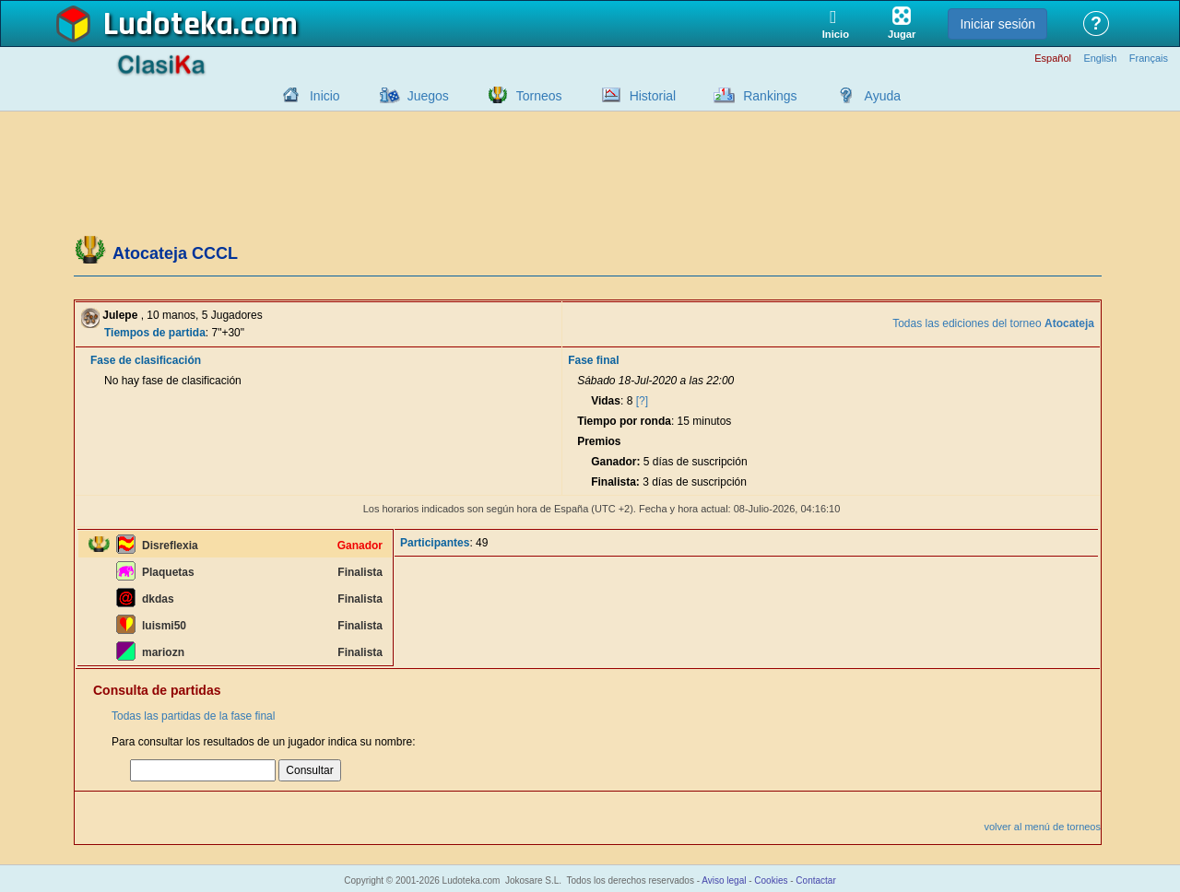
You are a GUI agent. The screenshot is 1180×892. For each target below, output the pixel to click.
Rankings (769, 95)
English (1099, 58)
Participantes (434, 542)
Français (1148, 58)
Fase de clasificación (145, 360)
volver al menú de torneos (1042, 826)
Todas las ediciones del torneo (993, 323)
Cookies (770, 880)
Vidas (605, 400)
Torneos (539, 95)
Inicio (325, 95)
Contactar (815, 880)
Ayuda (883, 95)
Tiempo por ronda (624, 421)
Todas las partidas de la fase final (193, 716)
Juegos (428, 95)
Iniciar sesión (997, 24)
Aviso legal (724, 880)
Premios (598, 441)
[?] (642, 400)
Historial (653, 95)
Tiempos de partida (155, 332)
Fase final (593, 360)
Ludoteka (168, 24)
